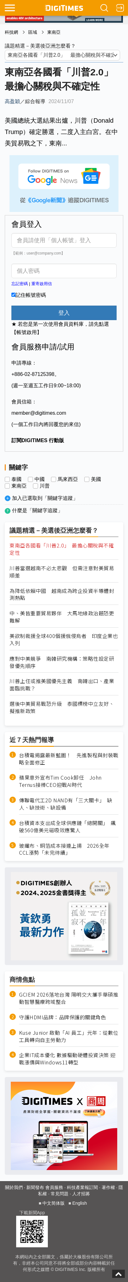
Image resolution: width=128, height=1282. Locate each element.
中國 (40, 479)
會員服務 (54, 1187)
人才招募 (81, 1193)
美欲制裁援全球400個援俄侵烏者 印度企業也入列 (64, 639)
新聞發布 (35, 1187)
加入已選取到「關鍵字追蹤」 (45, 498)
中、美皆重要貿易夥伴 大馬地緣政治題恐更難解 (62, 617)
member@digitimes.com (38, 413)
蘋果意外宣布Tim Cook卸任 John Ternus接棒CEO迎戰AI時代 (60, 781)
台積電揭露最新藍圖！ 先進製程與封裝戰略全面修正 (68, 759)
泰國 (16, 479)
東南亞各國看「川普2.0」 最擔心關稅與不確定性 (62, 549)
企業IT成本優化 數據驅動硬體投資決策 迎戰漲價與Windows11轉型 (67, 1058)
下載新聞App (32, 1212)
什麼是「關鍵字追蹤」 (37, 510)
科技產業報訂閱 (82, 1187)
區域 (32, 32)
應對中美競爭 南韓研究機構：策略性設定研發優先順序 (62, 662)
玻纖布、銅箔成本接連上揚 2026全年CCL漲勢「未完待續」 (64, 849)
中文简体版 (53, 1203)
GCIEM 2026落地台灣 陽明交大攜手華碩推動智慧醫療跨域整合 (68, 998)
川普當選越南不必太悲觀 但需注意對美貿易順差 (62, 572)
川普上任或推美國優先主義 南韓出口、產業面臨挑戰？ (62, 684)
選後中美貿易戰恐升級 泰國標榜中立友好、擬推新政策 (62, 707)
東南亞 (54, 32)
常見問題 (59, 1193)
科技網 (11, 32)
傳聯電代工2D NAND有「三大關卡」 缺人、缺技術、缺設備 (65, 804)
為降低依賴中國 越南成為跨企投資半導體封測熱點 (62, 594)
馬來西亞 (68, 479)
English (79, 1203)
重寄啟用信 (41, 283)
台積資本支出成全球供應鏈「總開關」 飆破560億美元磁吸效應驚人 (67, 826)
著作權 (108, 1187)
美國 (96, 479)
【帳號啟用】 (26, 332)
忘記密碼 (19, 283)
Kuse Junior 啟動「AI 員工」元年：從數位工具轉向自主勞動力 (68, 1036)
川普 (45, 486)
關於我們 (14, 1187)
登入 (64, 313)
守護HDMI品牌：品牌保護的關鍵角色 (62, 1017)
